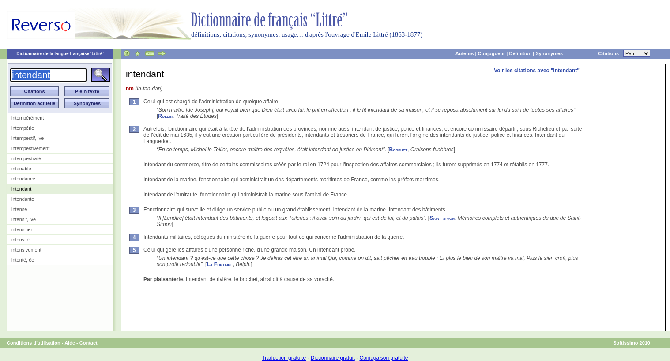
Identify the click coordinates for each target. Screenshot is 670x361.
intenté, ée (22, 260)
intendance (23, 178)
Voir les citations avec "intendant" (537, 71)
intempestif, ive (27, 138)
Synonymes (549, 53)
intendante (22, 199)
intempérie (22, 128)
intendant (21, 189)
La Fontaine (220, 264)
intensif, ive (23, 219)
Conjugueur (491, 53)
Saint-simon (442, 218)
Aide (69, 343)
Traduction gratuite (284, 358)
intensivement (26, 249)
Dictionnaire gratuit (333, 358)
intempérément (27, 117)
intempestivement (30, 148)
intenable (21, 168)
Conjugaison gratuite (383, 358)
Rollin (165, 116)
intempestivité (26, 158)
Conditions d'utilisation (33, 343)
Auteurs (464, 53)
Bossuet (398, 150)
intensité (20, 239)
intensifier (21, 229)
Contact (88, 343)
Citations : (624, 53)
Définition (520, 53)
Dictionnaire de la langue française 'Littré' (60, 53)
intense (19, 209)
